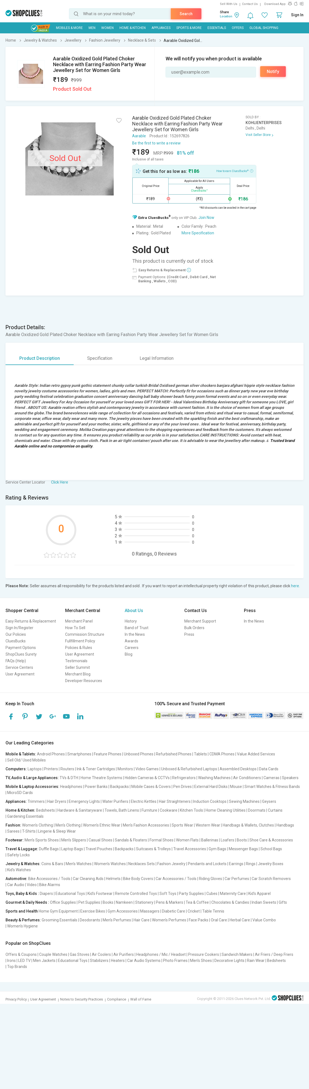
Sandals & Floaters (131, 840)
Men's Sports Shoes (42, 840)
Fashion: (13, 825)
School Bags (271, 849)
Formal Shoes (162, 840)
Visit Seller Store (258, 135)
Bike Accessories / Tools (49, 878)
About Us (134, 610)
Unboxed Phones (138, 754)
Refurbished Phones (173, 754)
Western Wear (208, 825)
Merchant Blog (77, 674)
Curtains (275, 810)
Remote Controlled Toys (136, 893)
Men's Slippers (73, 840)
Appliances (161, 28)
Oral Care (219, 920)
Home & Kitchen (132, 28)
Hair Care (142, 920)
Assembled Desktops (238, 769)
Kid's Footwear (100, 893)
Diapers (46, 893)
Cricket (194, 911)
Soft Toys (167, 893)
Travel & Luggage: (22, 849)
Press (189, 634)
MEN (92, 28)
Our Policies (16, 634)
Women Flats (187, 840)
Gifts (283, 902)
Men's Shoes (201, 960)
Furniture (149, 810)
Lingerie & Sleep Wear (57, 831)
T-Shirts (29, 831)
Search (186, 14)
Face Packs (198, 920)
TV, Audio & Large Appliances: (32, 778)
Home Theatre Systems (101, 778)
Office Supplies (63, 902)
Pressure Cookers (203, 954)
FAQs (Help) (16, 661)
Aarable (139, 136)
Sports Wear (182, 825)
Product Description (39, 358)
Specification (99, 358)
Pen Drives (182, 786)
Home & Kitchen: (20, 810)
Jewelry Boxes (270, 864)
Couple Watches (53, 954)
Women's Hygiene (22, 926)
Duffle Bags (49, 849)
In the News (135, 634)
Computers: (16, 769)
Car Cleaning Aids (88, 878)
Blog (128, 654)
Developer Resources (83, 680)
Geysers (269, 801)
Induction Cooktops (210, 801)
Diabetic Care (173, 911)
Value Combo (264, 920)
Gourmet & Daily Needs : (27, 902)
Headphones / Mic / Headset (161, 954)
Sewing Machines (244, 801)
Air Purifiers (123, 954)
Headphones (71, 786)
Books (108, 902)
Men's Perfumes (117, 920)
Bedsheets (45, 810)
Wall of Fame (140, 999)
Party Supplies (191, 893)
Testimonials (76, 661)
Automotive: (16, 878)
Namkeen (124, 902)
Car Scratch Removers (271, 878)
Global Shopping (263, 28)
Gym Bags (217, 849)
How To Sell (75, 628)
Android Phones (51, 754)
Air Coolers (101, 954)
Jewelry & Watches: (23, 864)
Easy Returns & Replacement (31, 621)
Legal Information (157, 358)
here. (295, 586)
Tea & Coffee (197, 902)
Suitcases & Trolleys (153, 849)
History (131, 621)
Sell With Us (228, 4)
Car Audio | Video (22, 885)
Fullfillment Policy (80, 641)
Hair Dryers (56, 801)
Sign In (297, 15)
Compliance (116, 999)
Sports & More (189, 28)
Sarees (13, 831)
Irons (11, 960)
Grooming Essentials (59, 920)
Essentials (216, 28)
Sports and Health (22, 911)
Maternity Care (233, 893)
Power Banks (96, 786)
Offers (238, 28)
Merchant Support (200, 621)
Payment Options (21, 647)
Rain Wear (256, 960)
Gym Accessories (123, 911)
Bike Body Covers (138, 878)
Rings (250, 864)
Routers (67, 769)
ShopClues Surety (21, 654)
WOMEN (107, 28)
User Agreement (20, 674)
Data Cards (268, 769)
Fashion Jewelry (171, 864)
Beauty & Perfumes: (23, 920)
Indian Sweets (264, 902)
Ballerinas (209, 840)
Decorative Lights (229, 960)
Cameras (271, 778)
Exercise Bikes (92, 911)
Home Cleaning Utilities (226, 810)
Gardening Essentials (25, 816)
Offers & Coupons (21, 954)
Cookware (168, 810)
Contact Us (250, 4)
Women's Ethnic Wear (101, 825)
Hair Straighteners (175, 801)
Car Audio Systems (144, 960)
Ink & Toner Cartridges (96, 769)
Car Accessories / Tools (176, 878)
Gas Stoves (79, 954)
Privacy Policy (16, 999)
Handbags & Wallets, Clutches (248, 825)
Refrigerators (184, 778)
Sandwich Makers (237, 954)
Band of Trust (136, 628)
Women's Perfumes (169, 920)
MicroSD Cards (20, 792)
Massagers (149, 911)
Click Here (59, 482)
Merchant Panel (79, 621)
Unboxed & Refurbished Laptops (189, 769)
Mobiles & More (69, 28)
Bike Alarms (49, 885)
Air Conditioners (247, 778)
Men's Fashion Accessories (146, 825)
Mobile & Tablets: (21, 754)
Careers (131, 647)
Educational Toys (70, 893)
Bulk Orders (194, 628)
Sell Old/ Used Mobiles (26, 760)
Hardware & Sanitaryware (79, 810)
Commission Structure (84, 634)
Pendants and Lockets (207, 864)
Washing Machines (214, 778)
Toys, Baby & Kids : (22, 893)
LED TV (24, 960)
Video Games (147, 769)
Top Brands (17, 966)
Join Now (206, 217)
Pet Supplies (89, 902)
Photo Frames (175, 960)
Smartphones (79, 754)
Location (226, 16)
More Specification (198, 233)
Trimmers (36, 801)
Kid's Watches (19, 870)
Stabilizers (99, 960)
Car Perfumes (237, 878)
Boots (242, 840)
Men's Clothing (68, 825)
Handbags (285, 825)
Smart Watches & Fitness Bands (272, 786)
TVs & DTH (69, 778)
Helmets (113, 878)
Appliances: (16, 801)
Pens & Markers (169, 902)
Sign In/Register (19, 628)
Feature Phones (107, 754)
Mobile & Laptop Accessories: (32, 786)
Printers (51, 769)
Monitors (125, 769)
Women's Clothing (37, 825)
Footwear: (15, 840)
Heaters (118, 960)
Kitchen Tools (191, 810)
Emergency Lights (84, 801)
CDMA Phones (222, 754)
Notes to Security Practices (81, 999)
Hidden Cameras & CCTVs (147, 778)
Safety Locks (18, 855)
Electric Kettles (143, 801)
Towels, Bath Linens (122, 810)
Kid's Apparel (259, 893)
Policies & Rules (78, 647)
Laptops (35, 769)
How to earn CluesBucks (234, 171)
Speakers (290, 778)
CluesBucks (16, 641)
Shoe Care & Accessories (271, 840)
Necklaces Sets (141, 864)
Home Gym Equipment (58, 911)
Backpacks (119, 786)
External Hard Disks (211, 786)
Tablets (200, 754)
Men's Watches (79, 864)
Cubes (211, 893)
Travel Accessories (189, 849)
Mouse (236, 786)
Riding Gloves (210, 878)
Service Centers (19, 667)
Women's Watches (110, 864)
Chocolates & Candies (230, 902)
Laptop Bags (72, 849)
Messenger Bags (243, 849)
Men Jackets (44, 960)
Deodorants (90, 920)
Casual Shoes (100, 840)
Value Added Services (256, 754)
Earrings (236, 864)
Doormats (256, 810)
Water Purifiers (115, 801)
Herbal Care (240, 920)
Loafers (227, 840)
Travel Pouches (99, 849)
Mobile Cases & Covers (151, 786)
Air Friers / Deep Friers (274, 954)
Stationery (144, 902)
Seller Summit (77, 667)
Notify (273, 71)
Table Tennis (213, 911)
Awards (131, 641)
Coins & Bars (52, 864)
